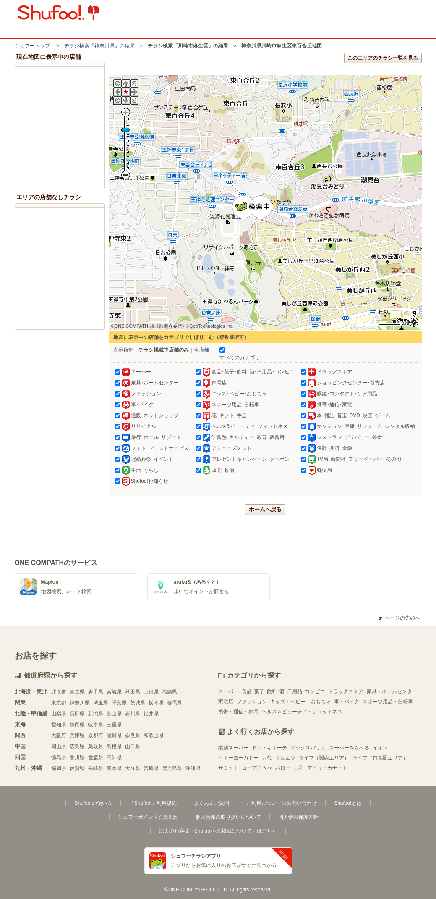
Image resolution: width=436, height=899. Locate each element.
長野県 (77, 714)
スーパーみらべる (349, 748)
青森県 (77, 692)
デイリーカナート (327, 768)
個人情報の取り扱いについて (228, 817)
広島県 (77, 746)
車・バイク (346, 701)
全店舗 (201, 350)
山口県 (132, 746)
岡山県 (58, 746)
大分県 (132, 768)
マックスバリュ (308, 748)
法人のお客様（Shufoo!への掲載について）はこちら (218, 831)
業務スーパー (233, 748)
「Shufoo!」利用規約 (153, 803)
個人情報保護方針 (298, 817)
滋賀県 (114, 736)
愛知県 (58, 725)
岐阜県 (95, 725)
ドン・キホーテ (269, 748)
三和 (299, 768)
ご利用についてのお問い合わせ (281, 803)
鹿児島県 (172, 768)
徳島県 (58, 757)
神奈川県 (80, 703)
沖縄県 (193, 768)
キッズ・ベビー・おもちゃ (300, 701)
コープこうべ (257, 768)
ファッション (252, 701)
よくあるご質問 (211, 803)
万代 (267, 758)
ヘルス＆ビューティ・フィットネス (302, 712)
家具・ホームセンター (392, 691)
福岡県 (58, 768)
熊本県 (114, 768)
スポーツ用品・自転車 (388, 701)
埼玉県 (100, 703)
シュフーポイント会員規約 (148, 817)
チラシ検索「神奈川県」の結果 (99, 46)
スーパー (228, 691)
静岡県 (77, 725)
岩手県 (95, 692)
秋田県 (132, 692)
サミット (228, 768)
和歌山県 (154, 736)
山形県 (151, 692)
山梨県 (58, 714)
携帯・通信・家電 (238, 712)
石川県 (132, 714)
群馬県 (174, 703)
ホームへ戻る (265, 509)
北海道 (58, 692)
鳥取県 (95, 746)
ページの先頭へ (399, 618)
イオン (380, 748)
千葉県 (119, 703)
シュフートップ (32, 46)
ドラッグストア (345, 691)
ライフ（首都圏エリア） (380, 758)
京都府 (95, 736)
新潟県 (95, 714)
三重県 (114, 725)
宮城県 (114, 692)
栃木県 (156, 703)
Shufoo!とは (347, 803)
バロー (282, 768)
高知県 (114, 757)
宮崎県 (151, 768)
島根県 (114, 746)
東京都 (58, 703)
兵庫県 (77, 736)
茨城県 (137, 703)
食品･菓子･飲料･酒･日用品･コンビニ (283, 691)
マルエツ (285, 758)
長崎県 (95, 768)
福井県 (151, 714)
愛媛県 (95, 757)
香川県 (77, 757)
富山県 (114, 714)
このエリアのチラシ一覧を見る (382, 58)
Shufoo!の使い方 (93, 803)
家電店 (225, 701)
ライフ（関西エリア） (324, 758)
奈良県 (132, 736)
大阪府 (58, 736)
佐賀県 (77, 768)
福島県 (169, 692)
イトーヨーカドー (238, 758)
